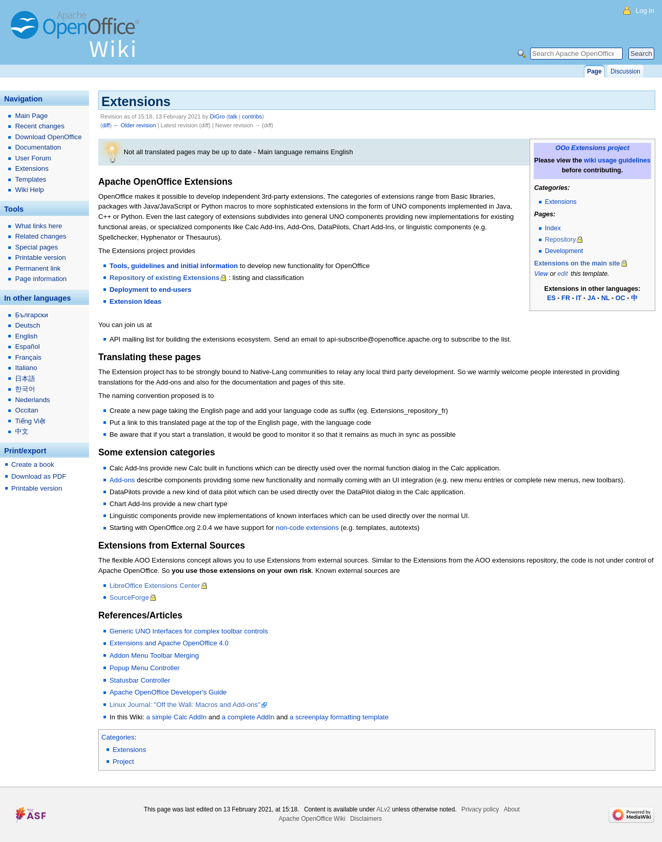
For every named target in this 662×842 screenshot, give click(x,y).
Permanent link (38, 268)
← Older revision (134, 125)
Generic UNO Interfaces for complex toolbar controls (189, 631)
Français (28, 357)
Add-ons (122, 480)
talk (233, 116)
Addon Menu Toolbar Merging (154, 655)
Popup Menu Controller (145, 668)
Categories (117, 737)
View (541, 273)
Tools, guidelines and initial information (174, 266)
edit (563, 273)
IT (578, 298)
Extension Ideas (135, 301)
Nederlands (32, 400)
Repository (560, 239)
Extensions (561, 201)
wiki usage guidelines (617, 160)
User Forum (33, 158)
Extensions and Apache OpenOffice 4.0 (169, 643)
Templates (30, 179)
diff (106, 125)
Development (564, 251)
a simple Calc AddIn (176, 717)
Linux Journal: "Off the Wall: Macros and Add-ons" (185, 704)
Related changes (40, 236)
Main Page (31, 116)
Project (123, 761)
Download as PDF (38, 476)
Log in (645, 10)
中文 (21, 431)
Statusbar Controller (140, 680)
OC (620, 298)
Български (31, 315)
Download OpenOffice (48, 137)
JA (592, 298)
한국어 (25, 389)
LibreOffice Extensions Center (155, 585)
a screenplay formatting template (339, 717)
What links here (38, 226)
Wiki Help (29, 190)
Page (594, 71)
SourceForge (129, 597)
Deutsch (27, 325)
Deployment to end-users (150, 289)
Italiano (26, 368)
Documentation (38, 147)
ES (551, 298)
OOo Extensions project (592, 148)
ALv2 (383, 809)
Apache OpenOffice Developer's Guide (168, 692)
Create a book (32, 464)
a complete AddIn (248, 717)
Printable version (40, 257)
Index (553, 228)
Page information (41, 279)
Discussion (625, 71)
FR (566, 298)
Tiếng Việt (30, 421)
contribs (252, 116)
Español (27, 346)
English (26, 336)
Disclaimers (366, 818)
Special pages (36, 247)
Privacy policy (480, 809)
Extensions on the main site (577, 263)
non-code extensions (307, 527)
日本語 (25, 378)
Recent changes (39, 126)
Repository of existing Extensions (165, 278)
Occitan (26, 410)
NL (605, 298)
